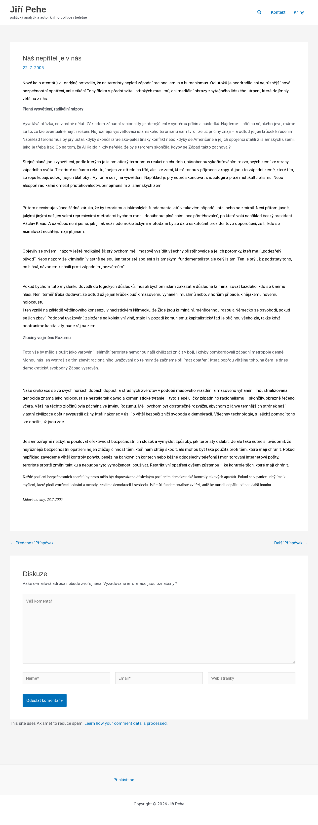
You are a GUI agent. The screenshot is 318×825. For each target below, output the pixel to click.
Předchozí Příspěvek (31, 543)
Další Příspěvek (291, 543)
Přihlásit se (124, 779)
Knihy (299, 12)
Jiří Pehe (28, 9)
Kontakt (278, 12)
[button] (259, 12)
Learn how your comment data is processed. (126, 723)
